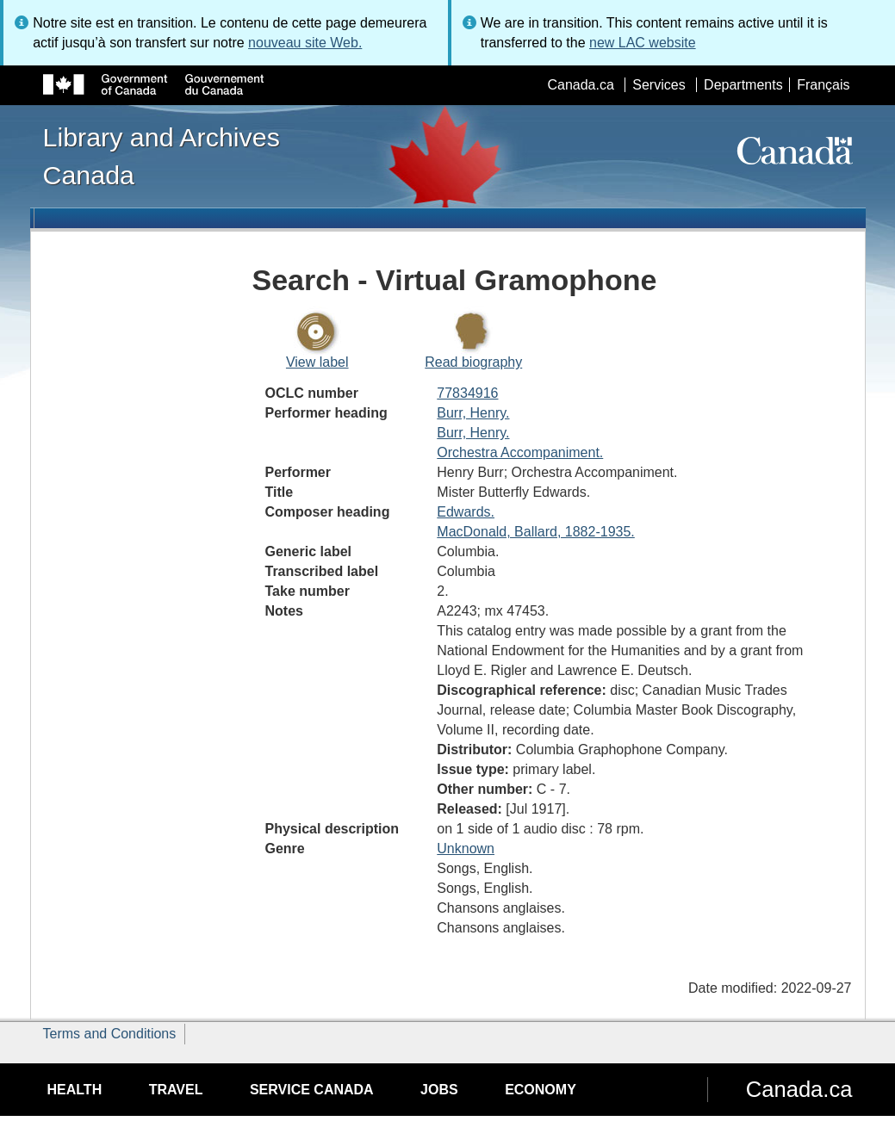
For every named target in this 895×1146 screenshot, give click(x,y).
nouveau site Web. (305, 42)
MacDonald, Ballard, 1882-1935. (535, 531)
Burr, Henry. (473, 413)
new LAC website (642, 42)
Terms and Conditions (110, 1033)
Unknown (465, 848)
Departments (743, 84)
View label (317, 362)
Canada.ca (580, 84)
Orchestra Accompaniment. (520, 452)
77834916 (467, 393)
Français (823, 84)
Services (658, 84)
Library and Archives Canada (161, 155)
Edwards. (465, 512)
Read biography (473, 362)
